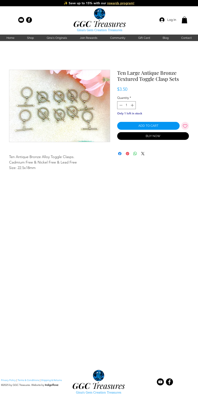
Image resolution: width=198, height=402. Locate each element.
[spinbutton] (126, 105)
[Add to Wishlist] (185, 126)
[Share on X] (142, 153)
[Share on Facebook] (119, 153)
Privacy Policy (8, 380)
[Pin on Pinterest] (127, 153)
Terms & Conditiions (28, 380)
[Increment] (132, 105)
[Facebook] (29, 20)
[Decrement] (120, 105)
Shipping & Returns (51, 380)
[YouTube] (21, 20)
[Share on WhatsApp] (135, 153)
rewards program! (120, 3)
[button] (184, 20)
